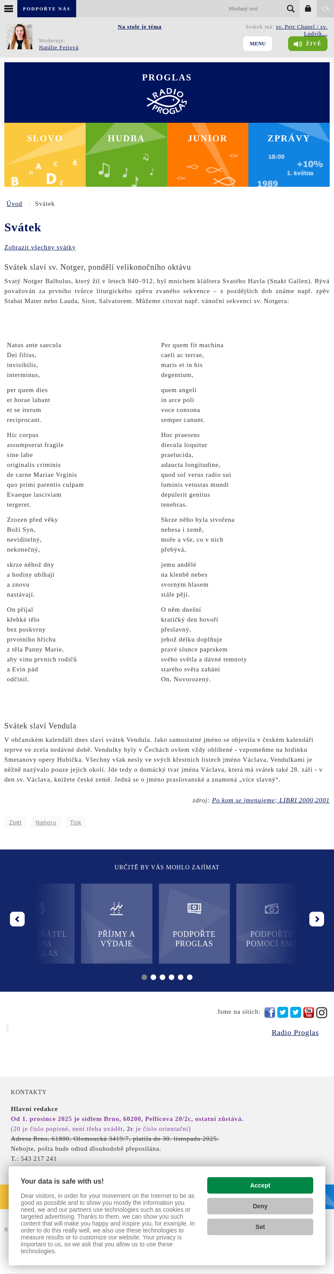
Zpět (15, 822)
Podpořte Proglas (205, 924)
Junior (208, 138)
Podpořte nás (47, 8)
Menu (258, 44)
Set (260, 1226)
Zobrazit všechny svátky (40, 247)
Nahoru (45, 822)
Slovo (45, 138)
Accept (260, 1185)
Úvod (14, 203)
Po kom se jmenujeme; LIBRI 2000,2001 (271, 800)
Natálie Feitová (59, 47)
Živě (308, 44)
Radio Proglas (295, 1032)
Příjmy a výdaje (128, 924)
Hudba (126, 138)
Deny (260, 1206)
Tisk (76, 822)
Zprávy (289, 138)
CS (325, 9)
